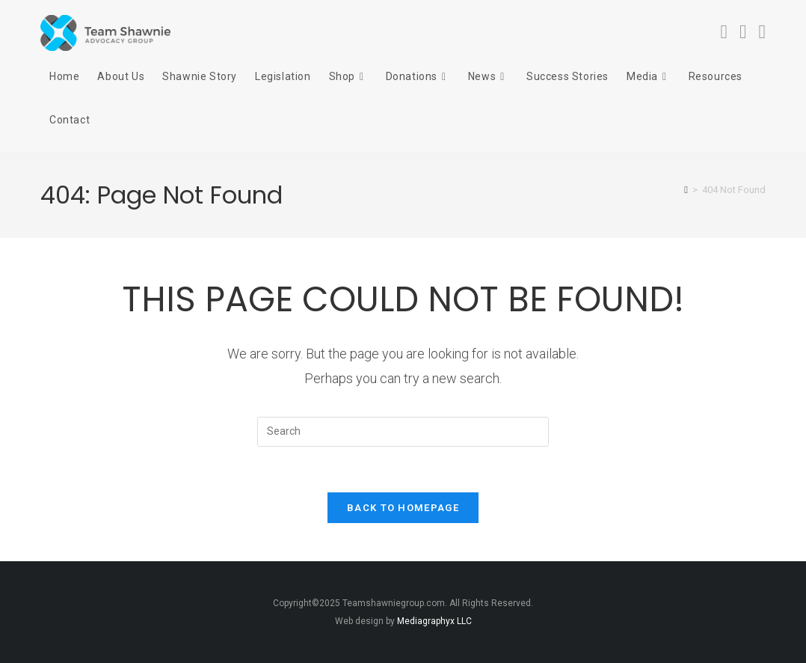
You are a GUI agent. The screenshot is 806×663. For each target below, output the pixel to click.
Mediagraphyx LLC (434, 621)
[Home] (686, 189)
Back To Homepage (403, 507)
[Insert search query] (403, 432)
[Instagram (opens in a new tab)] (743, 32)
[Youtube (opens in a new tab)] (762, 32)
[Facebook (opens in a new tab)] (724, 32)
